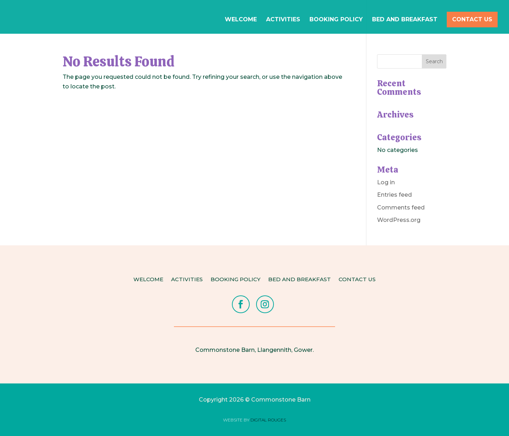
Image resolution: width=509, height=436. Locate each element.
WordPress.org (398, 220)
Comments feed (401, 207)
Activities (283, 20)
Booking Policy (336, 20)
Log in (386, 182)
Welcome (241, 20)
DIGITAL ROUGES (268, 420)
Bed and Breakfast (405, 20)
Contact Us (472, 19)
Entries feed (394, 194)
